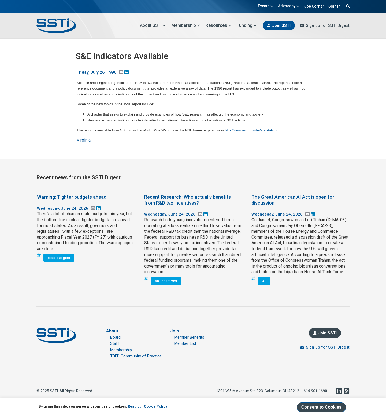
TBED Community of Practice (136, 356)
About (112, 331)
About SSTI (153, 25)
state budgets (59, 258)
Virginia (84, 140)
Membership (185, 25)
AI (264, 281)
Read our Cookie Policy (147, 406)
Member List (185, 343)
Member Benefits (189, 337)
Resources (218, 25)
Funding (247, 25)
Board (115, 337)
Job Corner (314, 6)
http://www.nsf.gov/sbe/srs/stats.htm (252, 130)
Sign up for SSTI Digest (328, 25)
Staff (114, 343)
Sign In (334, 6)
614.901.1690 (315, 391)
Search (347, 6)
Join (174, 331)
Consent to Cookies (321, 407)
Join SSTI (281, 25)
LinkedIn (339, 391)
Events (266, 6)
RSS (346, 391)
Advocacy (289, 6)
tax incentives (166, 281)
